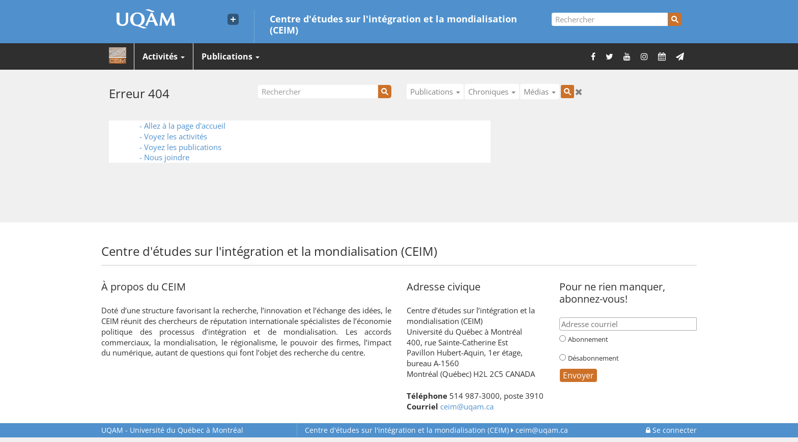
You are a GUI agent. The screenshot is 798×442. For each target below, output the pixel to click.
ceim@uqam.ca (467, 406)
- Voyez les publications (180, 147)
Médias (540, 91)
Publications (231, 56)
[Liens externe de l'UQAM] (233, 19)
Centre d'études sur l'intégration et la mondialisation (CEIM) (393, 24)
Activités (163, 56)
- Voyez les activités (173, 136)
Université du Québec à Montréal (172, 430)
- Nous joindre (164, 157)
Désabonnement (593, 358)
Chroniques (492, 91)
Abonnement (588, 339)
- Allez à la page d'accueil (182, 126)
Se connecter (671, 430)
